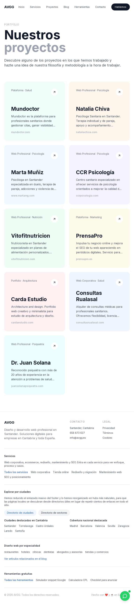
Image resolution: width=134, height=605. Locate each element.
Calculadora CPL (78, 579)
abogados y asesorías (70, 551)
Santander (10, 525)
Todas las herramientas (18, 579)
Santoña (20, 530)
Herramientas (82, 6)
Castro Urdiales (45, 525)
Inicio (21, 6)
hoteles (25, 551)
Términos (108, 432)
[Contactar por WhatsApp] (125, 596)
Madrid (74, 525)
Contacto (100, 6)
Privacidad (109, 427)
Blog (66, 6)
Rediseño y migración (84, 472)
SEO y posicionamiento (17, 476)
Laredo (8, 530)
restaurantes (11, 551)
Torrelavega (26, 525)
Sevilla (111, 525)
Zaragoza (123, 525)
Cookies (107, 437)
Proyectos (52, 6)
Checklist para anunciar (103, 579)
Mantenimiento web (110, 472)
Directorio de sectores (54, 512)
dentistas (49, 551)
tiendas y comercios (97, 551)
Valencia (100, 525)
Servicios (35, 6)
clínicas (37, 551)
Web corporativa (40, 472)
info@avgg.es (78, 437)
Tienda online (61, 472)
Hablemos (120, 6)
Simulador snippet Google (51, 579)
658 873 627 (77, 432)
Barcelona (86, 525)
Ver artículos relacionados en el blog (25, 558)
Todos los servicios (16, 472)
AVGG (9, 7)
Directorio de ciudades (20, 512)
